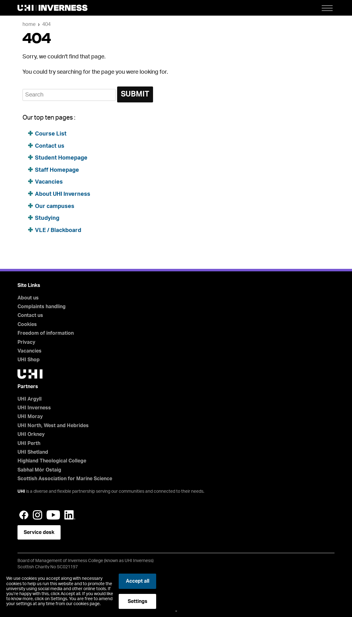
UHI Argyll (29, 399)
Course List (51, 134)
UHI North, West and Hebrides (53, 425)
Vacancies (49, 182)
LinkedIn (69, 515)
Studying (47, 218)
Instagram (37, 515)
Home (29, 24)
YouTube (53, 515)
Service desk (39, 532)
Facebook (23, 515)
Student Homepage (61, 158)
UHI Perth (28, 443)
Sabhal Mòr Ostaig (39, 469)
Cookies (27, 324)
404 (46, 24)
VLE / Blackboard (58, 230)
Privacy (26, 342)
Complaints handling (41, 306)
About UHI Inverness (62, 194)
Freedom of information (45, 333)
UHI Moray (30, 416)
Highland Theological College (51, 460)
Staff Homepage (57, 170)
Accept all (137, 581)
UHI (21, 491)
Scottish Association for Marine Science (64, 478)
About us (28, 297)
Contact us (49, 146)
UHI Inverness (34, 407)
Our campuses (54, 206)
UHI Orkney (31, 434)
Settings (137, 601)
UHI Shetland (32, 452)
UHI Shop (28, 359)
